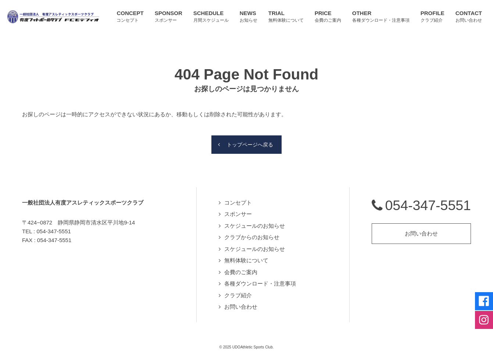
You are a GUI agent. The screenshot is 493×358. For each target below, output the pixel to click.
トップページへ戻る (250, 141)
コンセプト (238, 199)
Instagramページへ (482, 314)
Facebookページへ (482, 291)
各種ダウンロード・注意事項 (260, 280)
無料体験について (246, 257)
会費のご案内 (240, 269)
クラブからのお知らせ (251, 234)
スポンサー (238, 211)
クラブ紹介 (238, 292)
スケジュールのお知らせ (254, 222)
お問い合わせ (240, 303)
